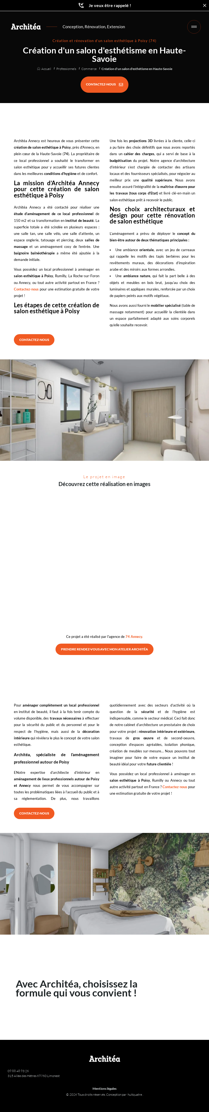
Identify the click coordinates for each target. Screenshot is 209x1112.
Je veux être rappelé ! (104, 5)
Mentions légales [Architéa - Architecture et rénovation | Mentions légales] (104, 1089)
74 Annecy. (134, 636)
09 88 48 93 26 (18, 1071)
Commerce (89, 69)
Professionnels (66, 69)
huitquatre (135, 1094)
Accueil (46, 69)
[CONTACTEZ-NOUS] (104, 84)
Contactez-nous (26, 289)
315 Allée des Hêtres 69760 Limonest (34, 1076)
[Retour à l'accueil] (26, 26)
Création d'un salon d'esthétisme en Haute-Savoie (137, 69)
